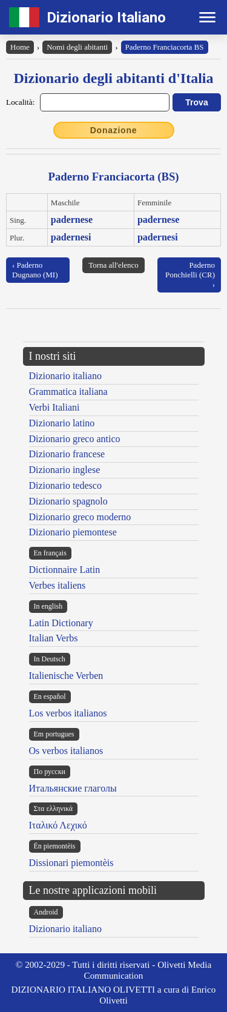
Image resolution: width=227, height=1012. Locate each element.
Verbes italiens (57, 585)
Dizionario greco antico (74, 439)
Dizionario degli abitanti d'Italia (113, 78)
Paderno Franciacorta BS (164, 46)
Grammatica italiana (68, 391)
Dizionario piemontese (73, 532)
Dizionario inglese (64, 470)
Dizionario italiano (65, 376)
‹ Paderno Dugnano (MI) (35, 269)
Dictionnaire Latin (64, 569)
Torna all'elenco (113, 265)
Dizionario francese (67, 454)
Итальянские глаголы (73, 788)
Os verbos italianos (66, 751)
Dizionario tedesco (65, 485)
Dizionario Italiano (106, 17)
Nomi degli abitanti (77, 46)
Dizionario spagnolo (68, 501)
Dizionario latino (62, 423)
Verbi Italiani (54, 407)
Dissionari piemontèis (71, 863)
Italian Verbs (53, 638)
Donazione (113, 130)
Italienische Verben (66, 675)
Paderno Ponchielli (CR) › (190, 274)
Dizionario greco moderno (80, 517)
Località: (20, 102)
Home (20, 46)
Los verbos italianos (68, 713)
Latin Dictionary (61, 623)
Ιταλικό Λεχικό (58, 825)
